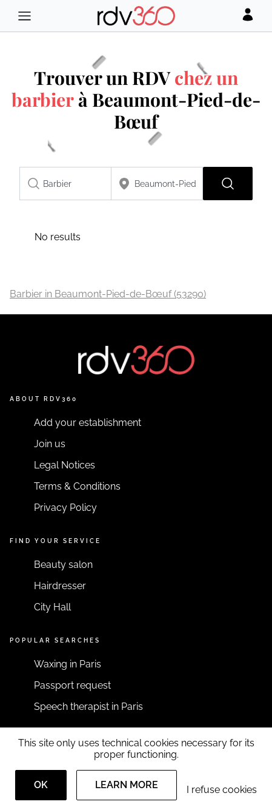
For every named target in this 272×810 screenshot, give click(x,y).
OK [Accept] (41, 785)
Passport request (72, 685)
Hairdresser (60, 586)
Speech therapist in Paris (88, 706)
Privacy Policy (65, 507)
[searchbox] (65, 183)
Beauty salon (63, 564)
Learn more (126, 785)
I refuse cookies (222, 789)
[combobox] (65, 183)
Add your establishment (87, 422)
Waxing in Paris (67, 664)
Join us (49, 444)
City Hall (52, 607)
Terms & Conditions (77, 486)
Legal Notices (64, 465)
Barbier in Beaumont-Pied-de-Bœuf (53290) (108, 294)
